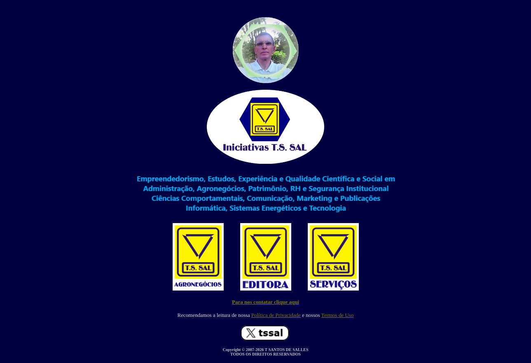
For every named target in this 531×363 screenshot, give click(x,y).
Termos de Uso (337, 315)
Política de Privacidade (276, 315)
